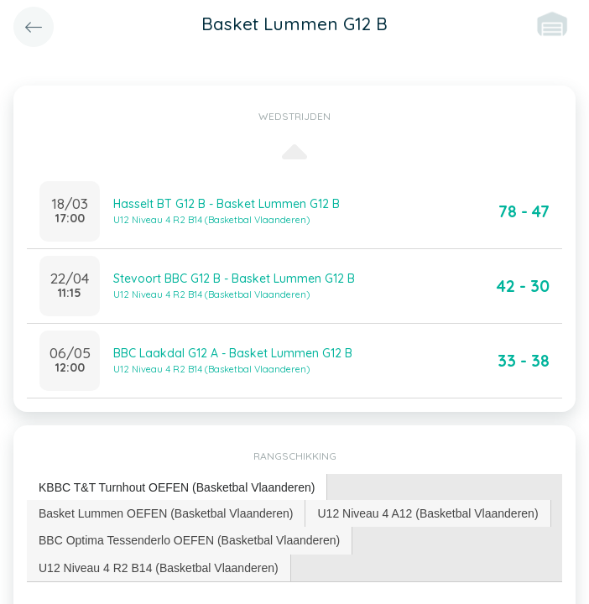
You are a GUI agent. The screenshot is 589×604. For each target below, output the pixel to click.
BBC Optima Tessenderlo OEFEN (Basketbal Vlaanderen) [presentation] (189, 540)
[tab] (177, 488)
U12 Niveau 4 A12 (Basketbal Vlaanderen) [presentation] (427, 513)
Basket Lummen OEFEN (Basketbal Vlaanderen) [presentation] (166, 513)
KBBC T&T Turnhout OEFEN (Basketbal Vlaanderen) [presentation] (177, 487)
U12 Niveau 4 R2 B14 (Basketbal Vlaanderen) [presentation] (159, 568)
